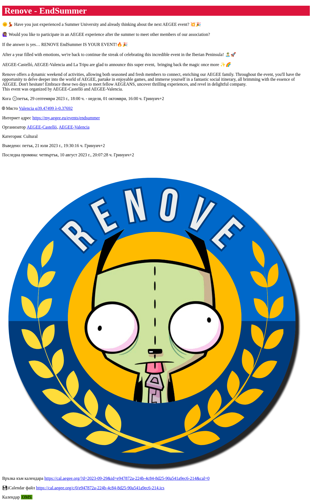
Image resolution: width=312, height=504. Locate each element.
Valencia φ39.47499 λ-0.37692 (45, 108)
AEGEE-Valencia (74, 127)
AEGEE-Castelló (42, 127)
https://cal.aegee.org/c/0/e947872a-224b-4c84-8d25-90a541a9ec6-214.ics (100, 488)
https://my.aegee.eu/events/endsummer (66, 118)
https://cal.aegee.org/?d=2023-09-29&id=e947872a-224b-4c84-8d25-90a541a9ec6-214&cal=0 (127, 478)
